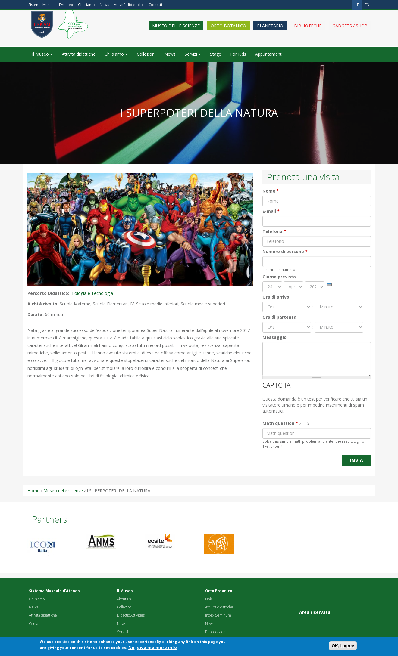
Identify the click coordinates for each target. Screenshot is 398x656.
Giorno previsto (279, 277)
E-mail (271, 211)
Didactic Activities (131, 615)
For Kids (238, 54)
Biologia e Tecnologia (92, 293)
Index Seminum (218, 615)
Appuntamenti (269, 54)
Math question (280, 423)
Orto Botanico (228, 31)
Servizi (193, 54)
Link (208, 599)
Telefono (274, 231)
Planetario (270, 31)
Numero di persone (285, 251)
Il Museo (42, 54)
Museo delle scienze (176, 31)
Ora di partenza (279, 317)
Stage (215, 54)
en (367, 4)
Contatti (155, 4)
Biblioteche (307, 31)
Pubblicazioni (215, 631)
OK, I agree (343, 647)
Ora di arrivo (275, 297)
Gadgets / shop (349, 31)
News (104, 4)
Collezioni (146, 54)
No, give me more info (152, 648)
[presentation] (329, 284)
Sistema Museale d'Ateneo (50, 4)
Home (33, 491)
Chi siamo (86, 4)
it (357, 4)
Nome (270, 191)
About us (124, 599)
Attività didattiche (129, 4)
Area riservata (315, 612)
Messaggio (274, 337)
